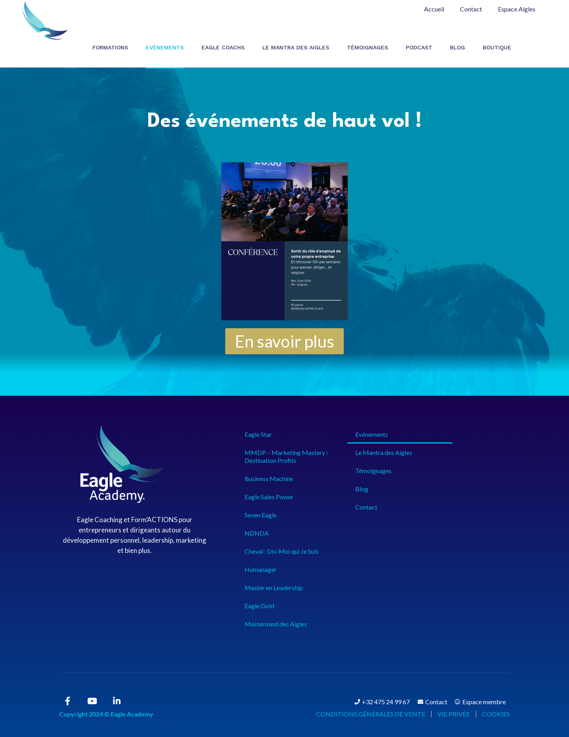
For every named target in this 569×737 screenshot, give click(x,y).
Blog (457, 47)
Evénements (165, 47)
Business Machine (269, 478)
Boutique (497, 47)
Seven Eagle (261, 515)
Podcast (419, 47)
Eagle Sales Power (269, 496)
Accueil (434, 9)
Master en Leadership (274, 587)
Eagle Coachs (223, 47)
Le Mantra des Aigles (295, 47)
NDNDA (257, 533)
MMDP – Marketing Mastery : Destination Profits (286, 456)
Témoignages (367, 47)
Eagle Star (258, 434)
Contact (471, 9)
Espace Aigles (516, 9)
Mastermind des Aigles (276, 624)
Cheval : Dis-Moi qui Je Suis (281, 551)
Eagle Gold (259, 605)
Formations (110, 47)
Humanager (261, 569)
